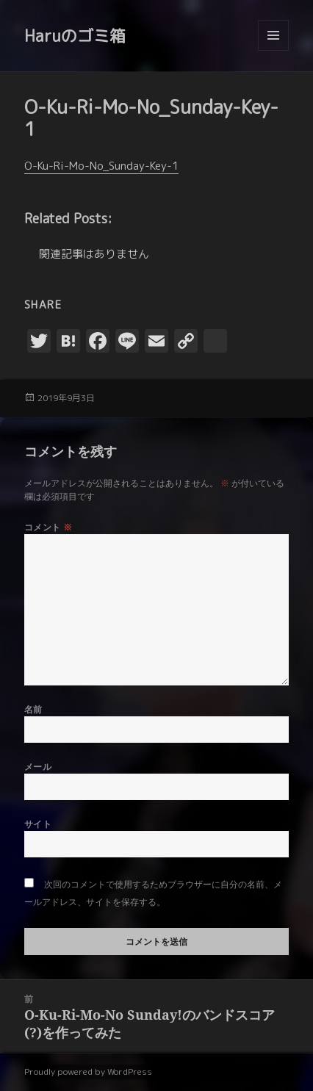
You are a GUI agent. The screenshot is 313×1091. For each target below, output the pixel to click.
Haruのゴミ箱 (75, 35)
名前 (33, 709)
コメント (48, 527)
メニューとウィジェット (273, 50)
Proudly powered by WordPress (88, 1071)
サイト (37, 824)
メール (37, 766)
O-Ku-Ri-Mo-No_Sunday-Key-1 (101, 165)
